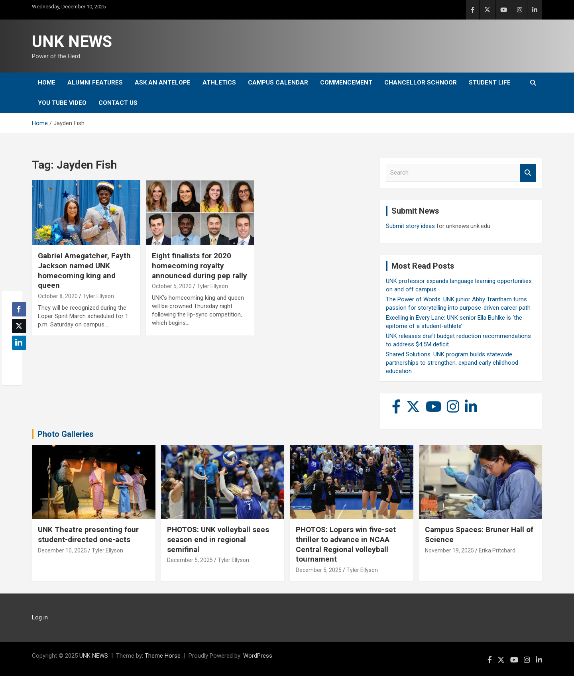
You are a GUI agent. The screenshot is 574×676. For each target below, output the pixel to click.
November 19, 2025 (449, 550)
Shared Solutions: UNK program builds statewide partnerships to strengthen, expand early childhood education (452, 363)
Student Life (490, 82)
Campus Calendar (278, 82)
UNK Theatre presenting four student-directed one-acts (88, 534)
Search (528, 173)
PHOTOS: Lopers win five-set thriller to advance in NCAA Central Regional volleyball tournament (346, 544)
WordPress (257, 655)
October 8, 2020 (58, 296)
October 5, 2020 (172, 286)
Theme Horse (163, 655)
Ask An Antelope (163, 82)
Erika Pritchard (497, 550)
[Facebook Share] (19, 309)
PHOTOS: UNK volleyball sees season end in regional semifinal (218, 539)
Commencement (346, 82)
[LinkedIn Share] (19, 343)
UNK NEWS (72, 41)
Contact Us (118, 102)
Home (46, 82)
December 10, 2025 (62, 550)
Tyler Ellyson (98, 296)
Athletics (219, 82)
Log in (40, 617)
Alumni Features (95, 82)
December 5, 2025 (190, 560)
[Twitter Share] (19, 326)
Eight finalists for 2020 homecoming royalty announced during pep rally (199, 265)
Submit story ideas (410, 226)
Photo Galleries (65, 434)
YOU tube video (62, 102)
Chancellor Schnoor (420, 82)
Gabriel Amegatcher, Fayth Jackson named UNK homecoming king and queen (84, 270)
